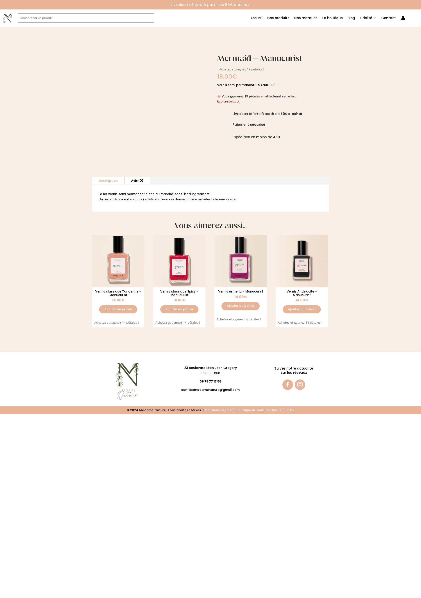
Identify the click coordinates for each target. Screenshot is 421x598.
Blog (351, 18)
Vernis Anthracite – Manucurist (302, 293)
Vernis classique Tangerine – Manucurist (118, 293)
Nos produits (278, 18)
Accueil (256, 18)
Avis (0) (137, 180)
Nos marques (306, 18)
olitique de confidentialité (260, 410)
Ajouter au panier (118, 309)
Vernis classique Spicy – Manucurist (179, 293)
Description (108, 180)
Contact (388, 18)
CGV (291, 410)
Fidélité (366, 18)
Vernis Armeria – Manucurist (240, 291)
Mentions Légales (219, 410)
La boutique (332, 18)
